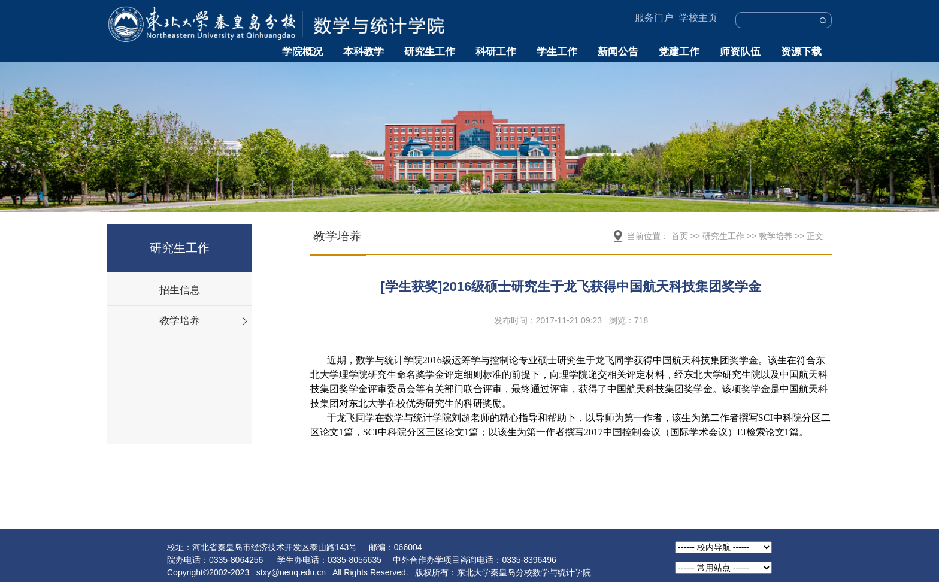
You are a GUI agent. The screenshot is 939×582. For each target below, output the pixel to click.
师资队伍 (740, 51)
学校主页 (698, 18)
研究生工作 (429, 51)
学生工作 (557, 51)
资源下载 (801, 51)
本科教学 (363, 51)
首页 (679, 236)
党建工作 (679, 51)
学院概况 (302, 51)
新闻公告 (618, 51)
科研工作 (495, 51)
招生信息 (179, 290)
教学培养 (179, 320)
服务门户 (654, 18)
